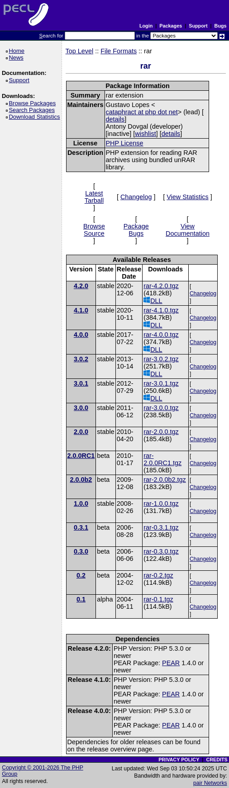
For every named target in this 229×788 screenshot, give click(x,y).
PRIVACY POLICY (178, 759)
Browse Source (94, 230)
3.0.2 (81, 359)
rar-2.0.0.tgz (161, 431)
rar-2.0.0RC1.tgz (162, 459)
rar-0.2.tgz (158, 575)
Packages (170, 25)
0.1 (81, 599)
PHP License (124, 143)
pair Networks (210, 783)
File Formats (118, 51)
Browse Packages (33, 103)
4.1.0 (81, 310)
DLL (152, 300)
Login (146, 25)
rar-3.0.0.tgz (161, 407)
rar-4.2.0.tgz (161, 285)
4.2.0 (81, 285)
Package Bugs (136, 230)
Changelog (136, 196)
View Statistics (188, 196)
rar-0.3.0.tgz (161, 551)
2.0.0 (81, 431)
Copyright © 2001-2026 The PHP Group (42, 771)
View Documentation (188, 230)
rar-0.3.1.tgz (161, 527)
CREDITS (216, 759)
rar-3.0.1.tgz (161, 383)
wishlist (145, 133)
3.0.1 (81, 383)
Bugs (221, 25)
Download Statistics (35, 116)
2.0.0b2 (81, 479)
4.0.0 (81, 334)
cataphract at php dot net (142, 112)
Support (198, 25)
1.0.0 (81, 503)
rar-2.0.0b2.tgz (164, 479)
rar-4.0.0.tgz (161, 334)
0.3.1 (81, 527)
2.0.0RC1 (81, 455)
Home (17, 50)
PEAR (171, 663)
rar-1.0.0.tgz (161, 503)
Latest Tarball (94, 197)
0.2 (81, 575)
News (17, 57)
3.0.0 (81, 407)
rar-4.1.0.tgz (161, 310)
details (115, 119)
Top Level (80, 51)
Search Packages (33, 110)
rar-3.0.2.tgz (161, 359)
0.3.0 (81, 551)
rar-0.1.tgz (158, 599)
